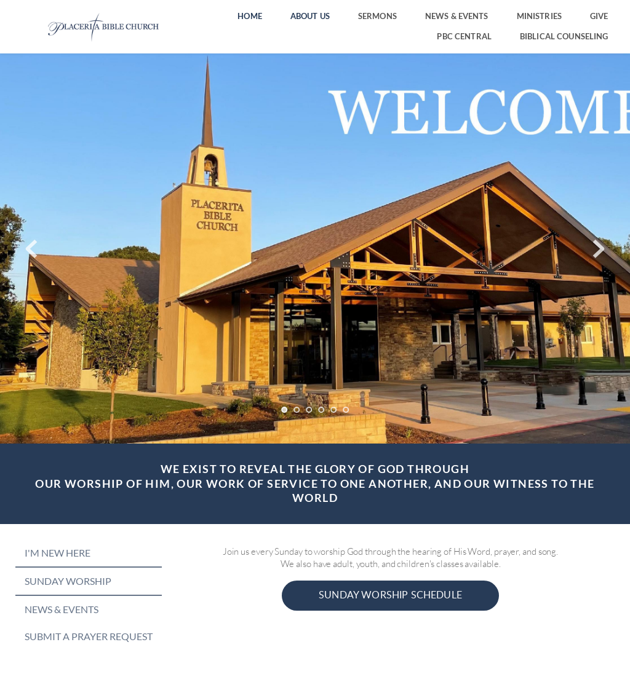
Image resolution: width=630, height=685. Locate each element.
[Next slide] (599, 249)
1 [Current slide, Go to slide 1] (284, 410)
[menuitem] (249, 16)
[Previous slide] (31, 249)
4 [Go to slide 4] (321, 410)
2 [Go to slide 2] (296, 410)
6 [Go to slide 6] (346, 410)
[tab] (88, 552)
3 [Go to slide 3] (309, 410)
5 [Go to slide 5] (333, 410)
